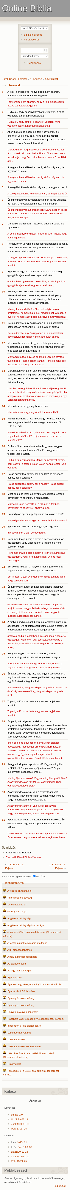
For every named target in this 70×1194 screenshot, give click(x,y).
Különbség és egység (19, 897)
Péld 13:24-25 (19, 1128)
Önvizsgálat (14, 1064)
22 (3, 566)
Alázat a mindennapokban (22, 956)
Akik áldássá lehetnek (19, 949)
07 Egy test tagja (16, 911)
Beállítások (34, 63)
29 (3, 764)
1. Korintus (36, 79)
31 (3, 819)
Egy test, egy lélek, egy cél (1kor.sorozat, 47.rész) (35, 984)
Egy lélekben (14, 977)
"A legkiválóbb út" (17, 904)
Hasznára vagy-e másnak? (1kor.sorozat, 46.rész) (35, 1018)
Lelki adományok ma (19, 1032)
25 (3, 653)
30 (3, 792)
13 (3, 370)
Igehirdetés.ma (14, 882)
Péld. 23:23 (59, 1185)
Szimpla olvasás (33, 34)
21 (3, 539)
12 (3, 343)
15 (3, 418)
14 (3, 406)
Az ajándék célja (16, 963)
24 (3, 622)
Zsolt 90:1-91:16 (20, 1124)
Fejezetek (15, 85)
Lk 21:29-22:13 (19, 1119)
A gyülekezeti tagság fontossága (25, 925)
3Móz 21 (22, 1142)
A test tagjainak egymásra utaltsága (27, 943)
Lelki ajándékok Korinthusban (24, 1046)
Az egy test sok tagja (19, 970)
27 (3, 701)
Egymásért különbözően (21, 991)
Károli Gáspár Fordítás (14, 79)
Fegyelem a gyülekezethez (22, 1012)
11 (3, 323)
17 (3, 474)
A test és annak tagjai (19, 890)
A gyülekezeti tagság (19, 918)
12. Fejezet (51, 79)
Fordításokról (31, 39)
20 (3, 526)
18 (3, 493)
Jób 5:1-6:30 (25, 1147)
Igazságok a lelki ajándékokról (24, 1025)
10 (3, 291)
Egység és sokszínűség (20, 998)
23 (3, 586)
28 (3, 721)
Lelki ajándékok (16, 1039)
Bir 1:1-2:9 (17, 1114)
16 (3, 446)
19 (3, 514)
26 (3, 673)
